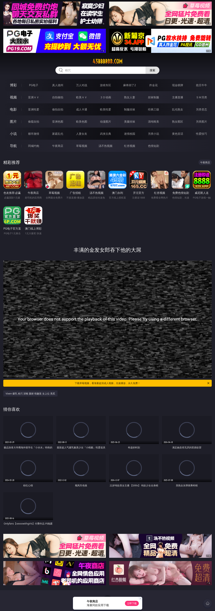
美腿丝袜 (129, 121)
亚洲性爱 (33, 109)
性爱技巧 (201, 134)
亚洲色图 (57, 121)
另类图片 (201, 121)
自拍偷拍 (57, 97)
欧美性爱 (105, 109)
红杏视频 (129, 146)
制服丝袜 (129, 109)
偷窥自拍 (33, 121)
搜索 (152, 70)
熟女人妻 (129, 97)
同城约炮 (33, 146)
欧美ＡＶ (81, 97)
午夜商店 (57, 146)
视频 (13, 97)
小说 (13, 133)
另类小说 (153, 134)
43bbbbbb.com (107, 61)
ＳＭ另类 (201, 97)
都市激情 (33, 134)
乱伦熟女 (177, 109)
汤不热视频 (105, 146)
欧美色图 (81, 121)
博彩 (13, 85)
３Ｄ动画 (105, 97)
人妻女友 (81, 134)
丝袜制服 (153, 97)
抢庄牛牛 (201, 85)
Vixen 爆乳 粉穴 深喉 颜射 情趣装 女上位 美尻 (30, 393)
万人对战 (81, 85)
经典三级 (153, 109)
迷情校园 (129, 134)
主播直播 (177, 97)
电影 (13, 109)
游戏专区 (105, 85)
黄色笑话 (177, 134)
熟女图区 (177, 121)
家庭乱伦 (57, 134)
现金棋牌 (177, 85)
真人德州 (57, 85)
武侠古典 (105, 134)
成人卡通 (81, 109)
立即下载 (132, 603)
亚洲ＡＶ (33, 97)
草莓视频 (81, 146)
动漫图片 (105, 121)
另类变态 (201, 109)
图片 (13, 121)
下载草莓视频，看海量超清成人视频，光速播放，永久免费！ (142, 383)
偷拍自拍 (57, 109)
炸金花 (153, 85)
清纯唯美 (153, 121)
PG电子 (33, 85)
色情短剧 (153, 146)
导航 (13, 145)
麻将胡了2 (129, 85)
